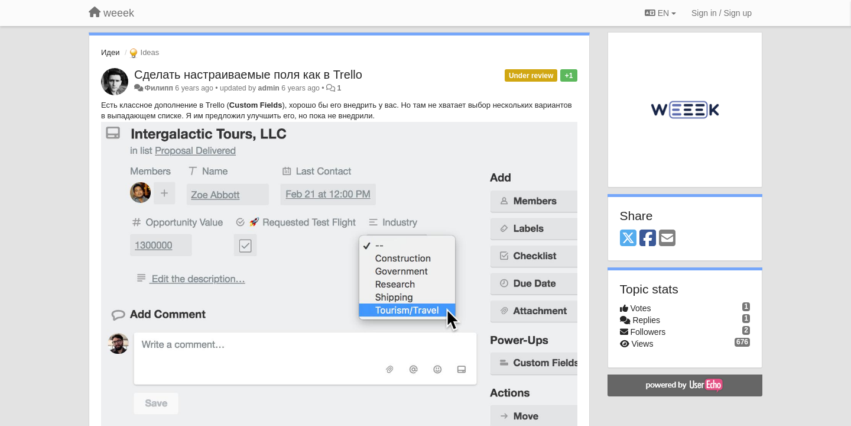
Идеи (110, 52)
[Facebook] (647, 238)
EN (660, 13)
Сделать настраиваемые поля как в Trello (248, 74)
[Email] (667, 238)
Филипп (158, 88)
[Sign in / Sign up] (721, 13)
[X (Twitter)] (628, 238)
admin (269, 88)
